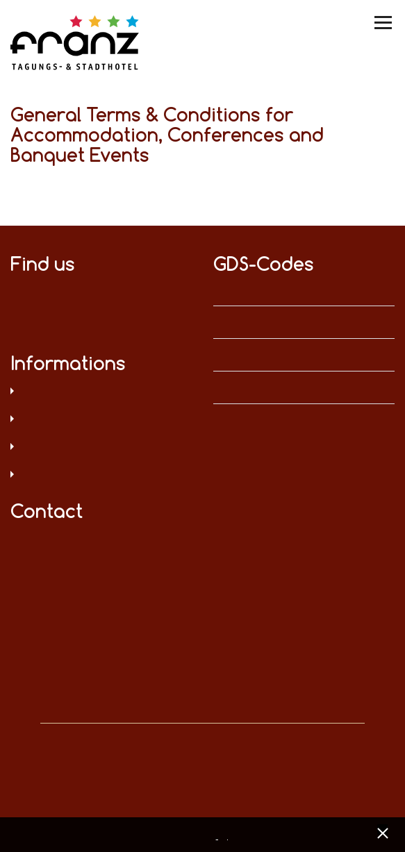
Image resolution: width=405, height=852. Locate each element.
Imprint (229, 836)
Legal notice (101, 420)
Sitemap (101, 476)
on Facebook (17, 289)
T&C (101, 448)
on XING (17, 310)
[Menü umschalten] (384, 22)
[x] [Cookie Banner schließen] (382, 831)
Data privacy (101, 392)
